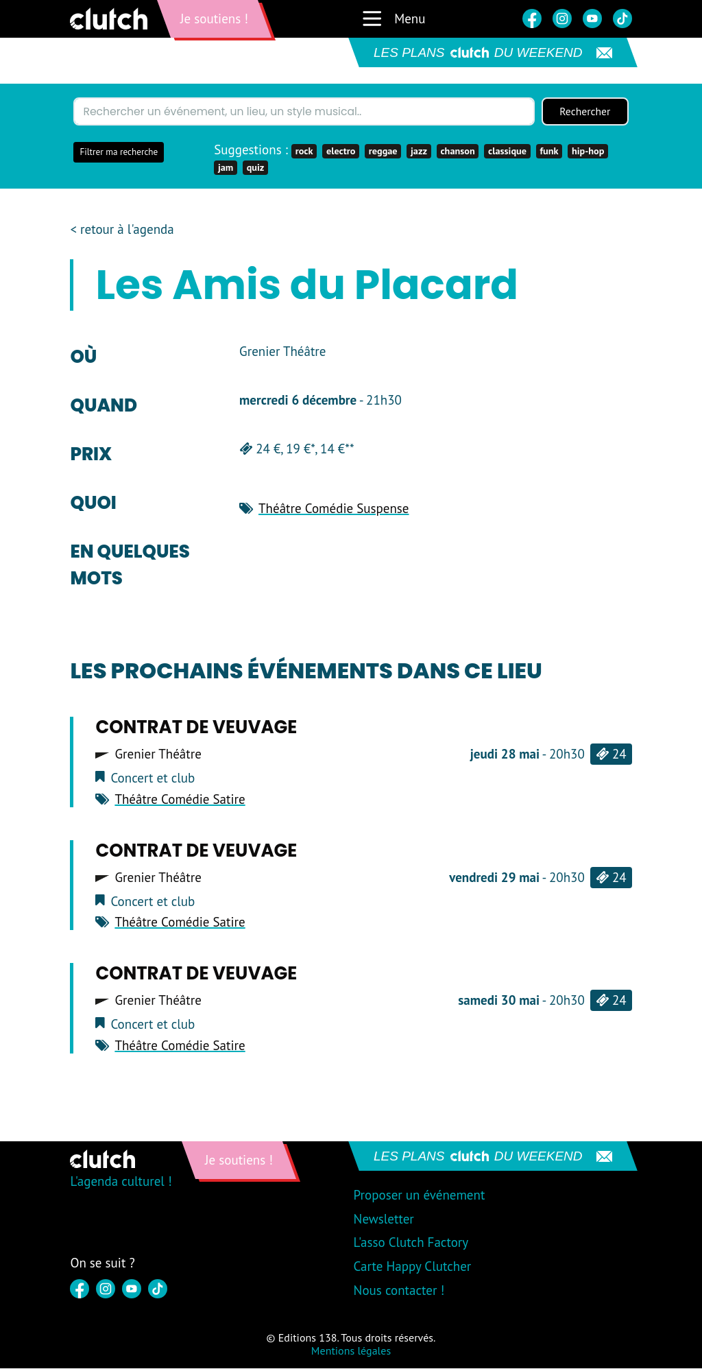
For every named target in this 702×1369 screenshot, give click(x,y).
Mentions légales (351, 1351)
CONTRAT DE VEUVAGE (196, 727)
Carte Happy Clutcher (413, 1267)
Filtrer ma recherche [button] (119, 152)
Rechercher (585, 112)
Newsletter (384, 1219)
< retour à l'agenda (121, 229)
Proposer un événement (419, 1195)
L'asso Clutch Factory (411, 1243)
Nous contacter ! (399, 1291)
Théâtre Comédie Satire (179, 799)
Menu (393, 18)
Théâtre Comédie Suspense (333, 508)
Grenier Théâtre (157, 755)
